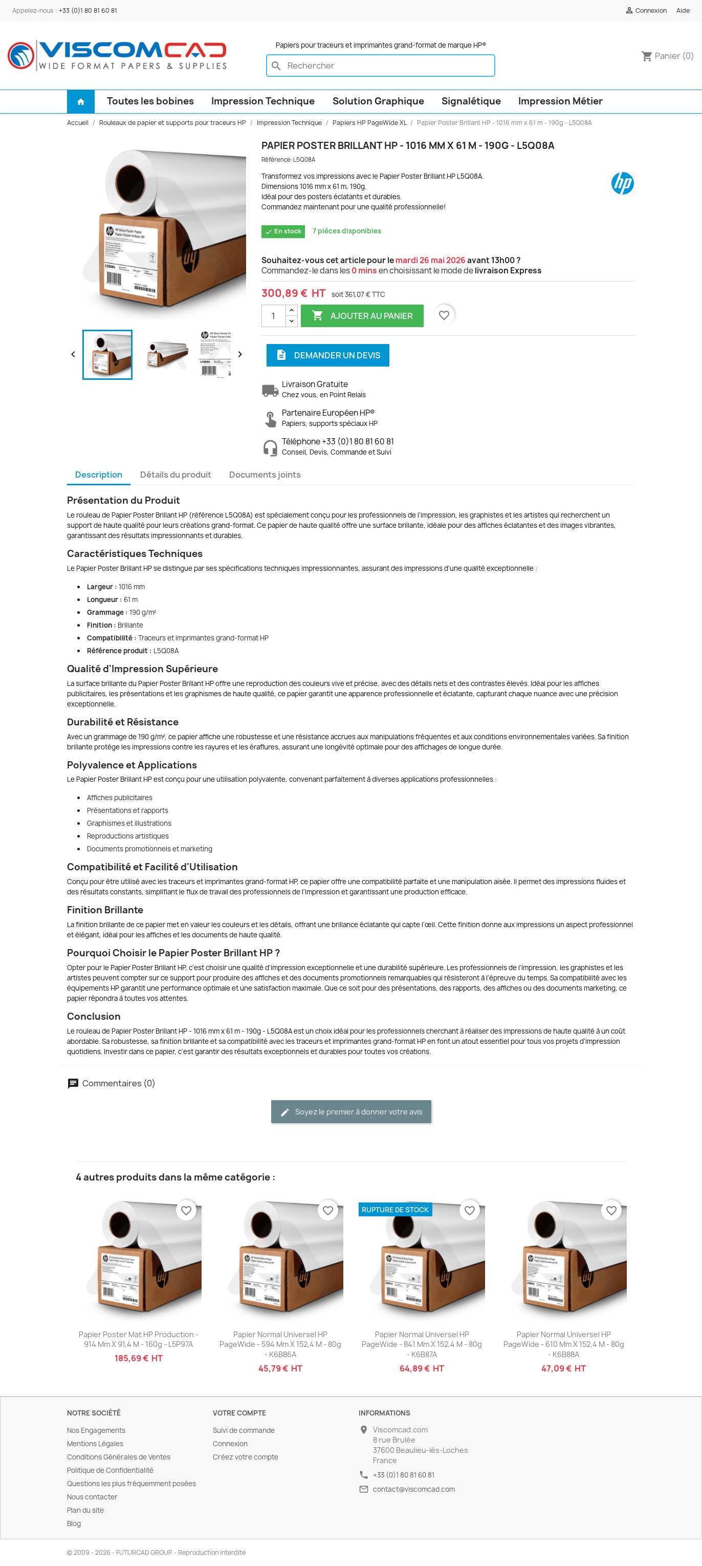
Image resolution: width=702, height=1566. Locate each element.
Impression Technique (263, 101)
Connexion (230, 1443)
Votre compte (239, 1413)
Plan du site (85, 1510)
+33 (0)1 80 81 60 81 (88, 10)
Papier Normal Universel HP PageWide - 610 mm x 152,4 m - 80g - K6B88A (563, 1344)
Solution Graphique (378, 101)
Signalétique (471, 101)
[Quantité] (273, 316)
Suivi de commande (244, 1430)
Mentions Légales (95, 1443)
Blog (74, 1523)
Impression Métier (560, 101)
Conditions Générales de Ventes (118, 1457)
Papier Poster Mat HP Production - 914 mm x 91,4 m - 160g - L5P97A (139, 1339)
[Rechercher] (380, 65)
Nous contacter (92, 1496)
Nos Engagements (96, 1430)
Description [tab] (98, 474)
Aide (683, 10)
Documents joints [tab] (265, 474)
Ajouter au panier (362, 316)
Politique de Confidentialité (110, 1470)
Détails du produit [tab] (175, 474)
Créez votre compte (245, 1457)
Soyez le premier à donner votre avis (351, 1112)
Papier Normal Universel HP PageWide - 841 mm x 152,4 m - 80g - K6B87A (422, 1344)
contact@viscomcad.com (414, 1489)
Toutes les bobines (150, 101)
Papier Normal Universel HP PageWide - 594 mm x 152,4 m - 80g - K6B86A (280, 1344)
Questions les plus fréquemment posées (131, 1483)
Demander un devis (328, 355)
